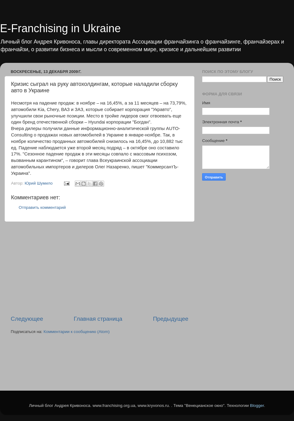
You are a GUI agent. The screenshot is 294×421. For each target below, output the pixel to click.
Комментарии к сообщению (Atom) (76, 331)
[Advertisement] (99, 268)
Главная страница (98, 319)
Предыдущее (170, 319)
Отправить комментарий (42, 207)
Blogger (257, 405)
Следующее (27, 319)
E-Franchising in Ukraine (60, 28)
